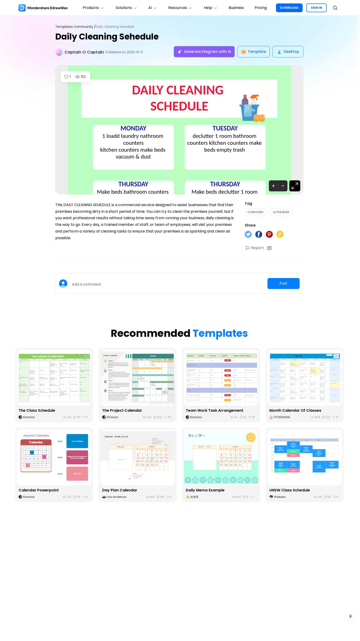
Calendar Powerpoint (39, 490)
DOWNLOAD (289, 8)
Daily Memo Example (205, 490)
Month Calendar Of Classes (295, 410)
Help (210, 7)
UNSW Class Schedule (289, 490)
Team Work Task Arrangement (214, 410)
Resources (180, 7)
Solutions (126, 7)
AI (152, 7)
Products (93, 7)
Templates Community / (75, 27)
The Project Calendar (122, 410)
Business (236, 7)
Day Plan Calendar (119, 490)
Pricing (261, 7)
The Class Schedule (37, 410)
